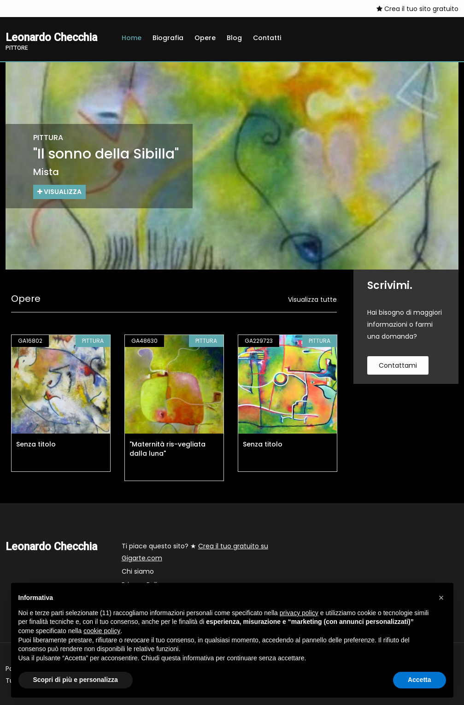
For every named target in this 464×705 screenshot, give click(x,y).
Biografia (168, 37)
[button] (441, 597)
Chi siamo (138, 571)
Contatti (267, 37)
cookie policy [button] (101, 630)
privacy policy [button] (299, 613)
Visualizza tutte (312, 299)
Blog (234, 37)
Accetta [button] (419, 679)
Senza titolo (36, 444)
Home (131, 37)
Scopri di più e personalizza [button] (75, 679)
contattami (398, 365)
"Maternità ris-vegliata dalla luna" (167, 449)
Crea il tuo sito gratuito (417, 8)
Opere (205, 37)
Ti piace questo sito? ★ (195, 552)
